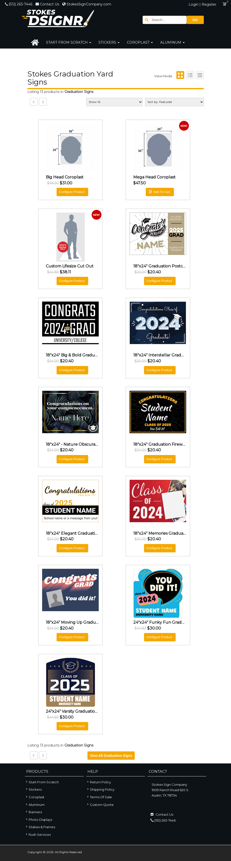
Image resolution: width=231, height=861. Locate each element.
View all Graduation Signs (111, 756)
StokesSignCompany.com (86, 4)
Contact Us (48, 4)
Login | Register (202, 4)
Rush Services (38, 834)
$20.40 (154, 272)
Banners (33, 811)
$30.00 (154, 628)
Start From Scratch (68, 42)
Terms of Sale (101, 797)
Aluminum (172, 42)
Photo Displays (38, 819)
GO (195, 20)
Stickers (109, 42)
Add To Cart (159, 191)
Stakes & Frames (40, 826)
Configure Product (72, 192)
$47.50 (139, 183)
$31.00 (66, 183)
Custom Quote (102, 805)
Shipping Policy (102, 789)
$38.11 (65, 272)
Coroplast (140, 42)
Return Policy (100, 782)
